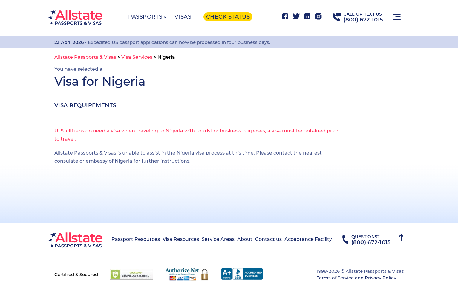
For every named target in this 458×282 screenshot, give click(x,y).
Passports (145, 16)
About (244, 239)
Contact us (268, 239)
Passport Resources (135, 239)
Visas (183, 16)
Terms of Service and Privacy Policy (356, 278)
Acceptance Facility (308, 239)
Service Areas (218, 239)
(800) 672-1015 (363, 19)
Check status (228, 16)
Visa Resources (181, 239)
